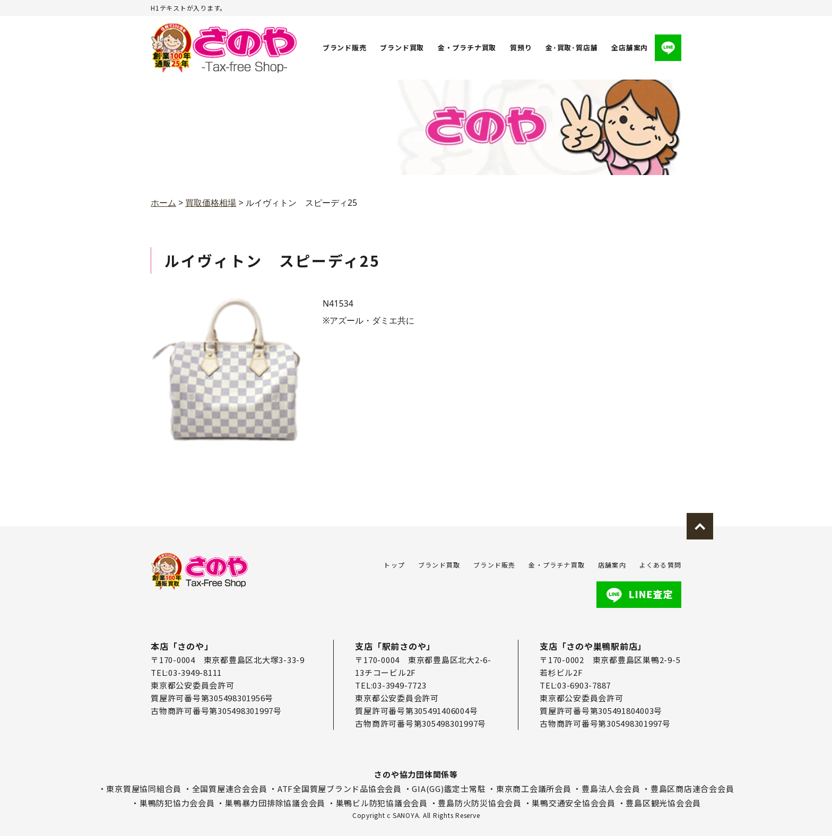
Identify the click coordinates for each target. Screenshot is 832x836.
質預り (521, 47)
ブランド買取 (402, 47)
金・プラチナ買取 (467, 47)
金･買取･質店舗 (571, 47)
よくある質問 (660, 564)
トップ (394, 564)
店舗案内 (612, 564)
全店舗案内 (629, 47)
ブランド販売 (345, 47)
